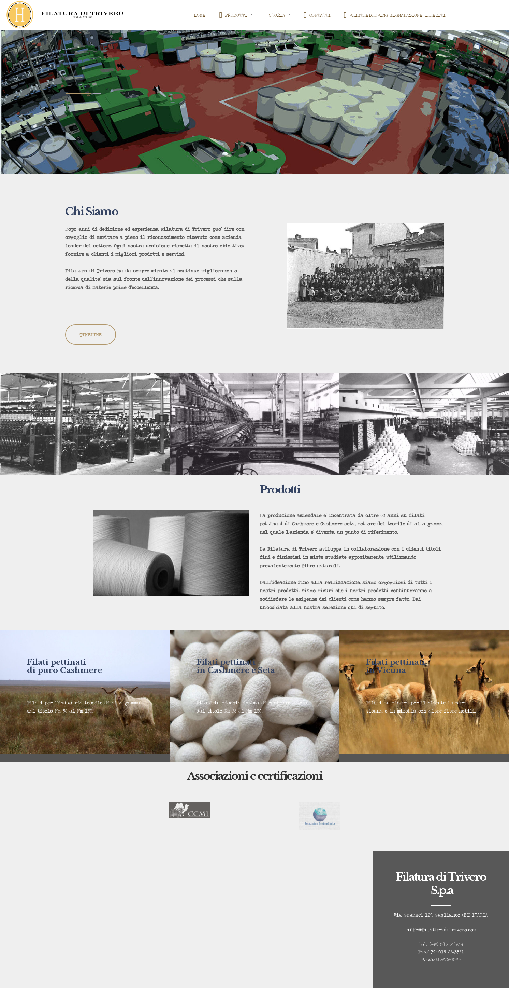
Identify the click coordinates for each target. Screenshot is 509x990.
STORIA (277, 15)
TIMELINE (90, 334)
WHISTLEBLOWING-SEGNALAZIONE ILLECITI (396, 15)
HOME (200, 15)
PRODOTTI (233, 15)
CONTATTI (317, 15)
